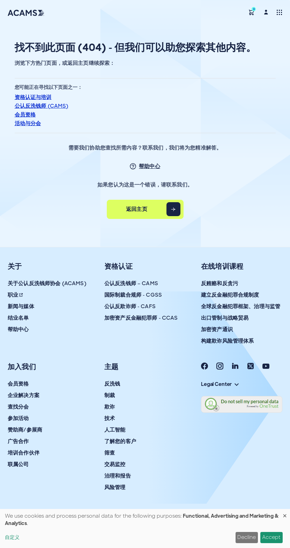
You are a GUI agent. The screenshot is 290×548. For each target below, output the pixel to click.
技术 (109, 418)
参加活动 (18, 418)
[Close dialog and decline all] (285, 513)
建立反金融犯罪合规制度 (230, 294)
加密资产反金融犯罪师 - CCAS (141, 317)
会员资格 (25, 114)
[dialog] (145, 528)
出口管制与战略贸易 (224, 317)
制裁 (109, 395)
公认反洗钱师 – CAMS (131, 283)
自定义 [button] (12, 537)
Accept (271, 537)
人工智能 (115, 429)
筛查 (109, 452)
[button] (251, 12)
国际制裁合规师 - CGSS (133, 294)
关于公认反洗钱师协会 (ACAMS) (47, 283)
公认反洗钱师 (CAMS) (41, 105)
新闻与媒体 (21, 306)
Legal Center (220, 384)
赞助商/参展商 (25, 429)
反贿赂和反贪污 (219, 283)
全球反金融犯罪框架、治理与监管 (240, 306)
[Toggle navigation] (279, 12)
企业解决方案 (23, 395)
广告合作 (18, 441)
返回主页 (136, 209)
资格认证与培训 (33, 97)
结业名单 (18, 317)
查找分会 (18, 406)
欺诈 (109, 406)
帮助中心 (149, 166)
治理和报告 (117, 475)
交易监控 (115, 464)
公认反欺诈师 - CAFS (130, 306)
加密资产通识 (217, 329)
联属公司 (18, 464)
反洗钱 (112, 383)
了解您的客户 (120, 441)
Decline (246, 537)
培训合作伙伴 (23, 452)
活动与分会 (28, 123)
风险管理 (115, 487)
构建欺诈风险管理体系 (227, 340)
